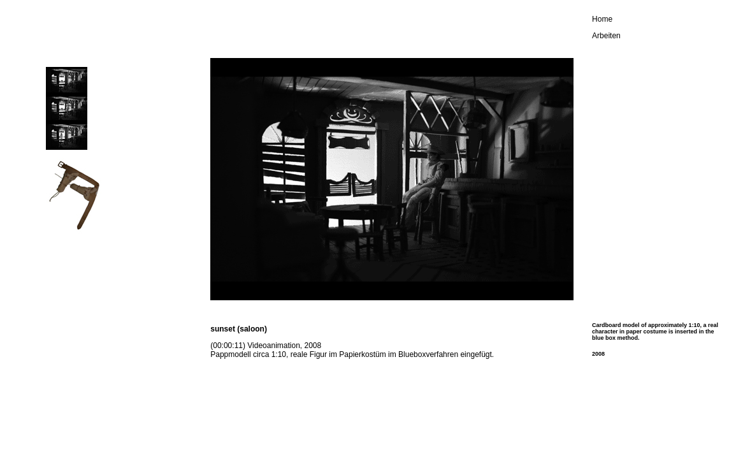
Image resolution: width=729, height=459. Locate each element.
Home (602, 19)
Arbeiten (606, 35)
